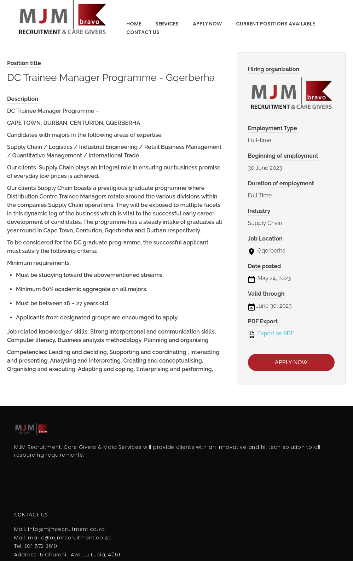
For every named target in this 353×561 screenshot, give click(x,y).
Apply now (291, 362)
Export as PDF (271, 334)
